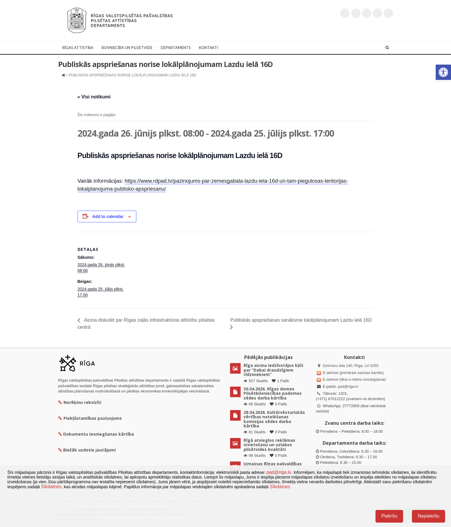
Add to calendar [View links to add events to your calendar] (107, 216)
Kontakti (208, 47)
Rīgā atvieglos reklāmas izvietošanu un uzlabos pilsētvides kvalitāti (269, 444)
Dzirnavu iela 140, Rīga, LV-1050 (351, 365)
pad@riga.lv (348, 386)
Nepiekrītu (428, 515)
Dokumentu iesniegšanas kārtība (98, 434)
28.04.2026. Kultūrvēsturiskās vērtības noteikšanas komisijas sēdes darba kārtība (274, 419)
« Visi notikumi (94, 96)
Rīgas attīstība (78, 47)
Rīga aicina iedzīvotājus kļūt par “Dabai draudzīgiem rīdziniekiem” (274, 369)
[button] (443, 72)
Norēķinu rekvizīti (79, 402)
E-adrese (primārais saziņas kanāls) (353, 372)
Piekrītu (389, 515)
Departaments (176, 47)
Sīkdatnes (51, 486)
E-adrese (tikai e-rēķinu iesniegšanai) (354, 379)
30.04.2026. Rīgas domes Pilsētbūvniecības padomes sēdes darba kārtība (273, 393)
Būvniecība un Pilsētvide (127, 47)
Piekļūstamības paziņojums (90, 418)
